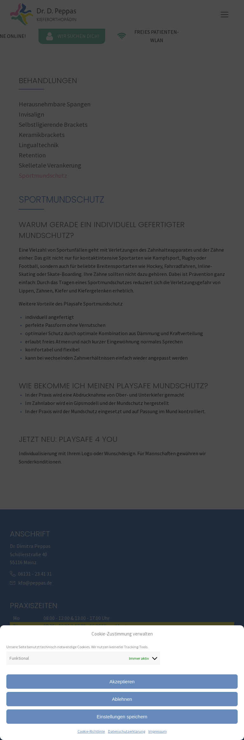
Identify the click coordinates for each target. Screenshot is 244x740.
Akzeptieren (121, 681)
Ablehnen (122, 699)
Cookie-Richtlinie (91, 731)
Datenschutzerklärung (126, 731)
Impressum (157, 731)
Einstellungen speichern (122, 716)
